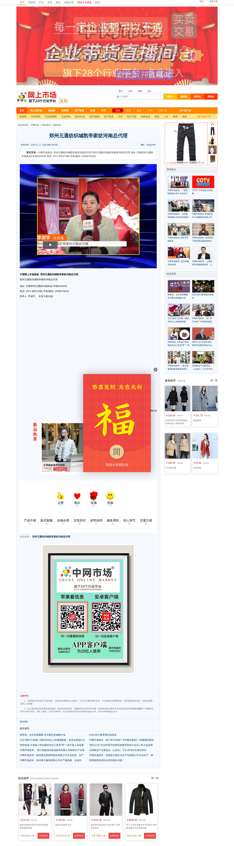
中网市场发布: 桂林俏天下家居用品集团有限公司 (202, 240)
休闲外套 (197, 468)
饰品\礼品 (80, 116)
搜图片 (170, 96)
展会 (58, 2)
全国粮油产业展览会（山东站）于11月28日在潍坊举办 (117, 750)
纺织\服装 (94, 116)
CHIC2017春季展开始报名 (103, 735)
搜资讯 (197, 96)
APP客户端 (185, 110)
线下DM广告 (204, 116)
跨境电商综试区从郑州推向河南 (105, 760)
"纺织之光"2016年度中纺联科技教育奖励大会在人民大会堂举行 (202, 345)
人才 (166, 116)
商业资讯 (46, 125)
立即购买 (43, 835)
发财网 (64, 110)
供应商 (31, 2)
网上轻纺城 (36, 110)
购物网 (51, 110)
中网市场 (35, 125)
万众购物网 (51, 116)
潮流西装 (197, 420)
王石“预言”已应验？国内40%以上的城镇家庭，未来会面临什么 (52, 740)
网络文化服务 (84, 2)
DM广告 (163, 110)
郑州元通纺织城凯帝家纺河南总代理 (51, 536)
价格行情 (69, 2)
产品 (41, 2)
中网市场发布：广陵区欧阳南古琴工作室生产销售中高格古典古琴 (178, 193)
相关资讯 (24, 728)
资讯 (49, 2)
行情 (150, 110)
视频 (140, 91)
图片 (121, 91)
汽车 (103, 110)
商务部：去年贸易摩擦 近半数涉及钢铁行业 (42, 735)
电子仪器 (131, 116)
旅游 (92, 110)
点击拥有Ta (60, 469)
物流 (157, 116)
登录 (202, 1)
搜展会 (211, 96)
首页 (22, 2)
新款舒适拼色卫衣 (63, 825)
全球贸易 (35, 116)
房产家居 (79, 110)
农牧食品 (145, 116)
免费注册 (213, 1)
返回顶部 (24, 721)
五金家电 (66, 116)
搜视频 (184, 96)
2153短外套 (171, 468)
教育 (175, 116)
